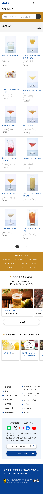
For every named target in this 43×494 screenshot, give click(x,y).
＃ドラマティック (33, 259)
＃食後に (10, 267)
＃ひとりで (33, 267)
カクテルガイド (7, 9)
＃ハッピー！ (19, 259)
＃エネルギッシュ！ (11, 263)
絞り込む (39, 28)
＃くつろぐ (25, 263)
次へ (26, 246)
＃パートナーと (21, 267)
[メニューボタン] (40, 8)
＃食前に (35, 263)
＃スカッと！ (7, 259)
